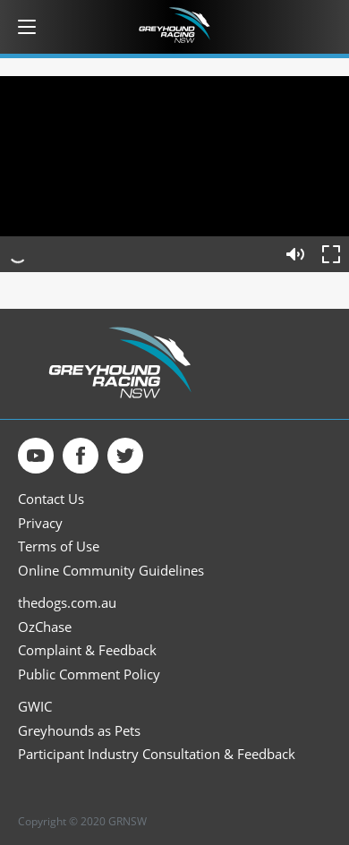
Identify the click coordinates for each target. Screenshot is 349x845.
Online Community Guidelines (111, 570)
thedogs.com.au (67, 602)
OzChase (45, 627)
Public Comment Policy (89, 674)
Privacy (40, 523)
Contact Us (51, 499)
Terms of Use (58, 546)
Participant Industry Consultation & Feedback (156, 754)
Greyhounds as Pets (79, 730)
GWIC (35, 706)
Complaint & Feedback (87, 650)
